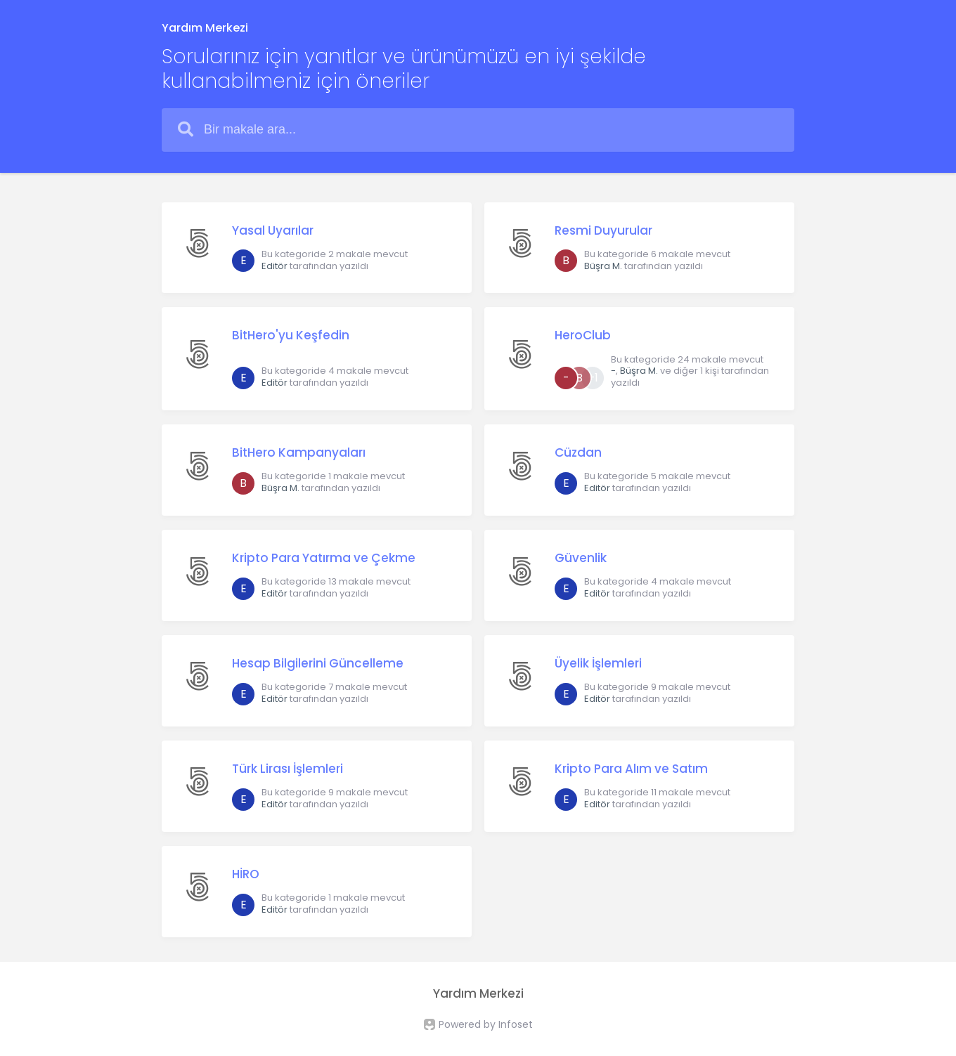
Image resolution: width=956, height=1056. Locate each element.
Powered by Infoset (486, 1024)
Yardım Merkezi (205, 27)
